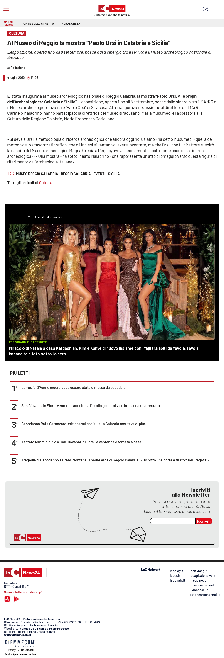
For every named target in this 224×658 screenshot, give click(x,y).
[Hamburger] (6, 9)
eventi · (100, 173)
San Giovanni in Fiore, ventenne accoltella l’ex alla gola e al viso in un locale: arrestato (90, 405)
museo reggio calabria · (38, 173)
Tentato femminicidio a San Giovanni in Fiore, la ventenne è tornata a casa (81, 441)
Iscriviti (204, 521)
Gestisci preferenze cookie (20, 654)
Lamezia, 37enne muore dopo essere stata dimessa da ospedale (73, 387)
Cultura (45, 182)
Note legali (27, 649)
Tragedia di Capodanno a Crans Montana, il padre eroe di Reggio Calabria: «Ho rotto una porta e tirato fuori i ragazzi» (115, 460)
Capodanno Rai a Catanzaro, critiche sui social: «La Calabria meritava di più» (83, 423)
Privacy (11, 649)
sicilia (114, 173)
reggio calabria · (76, 173)
